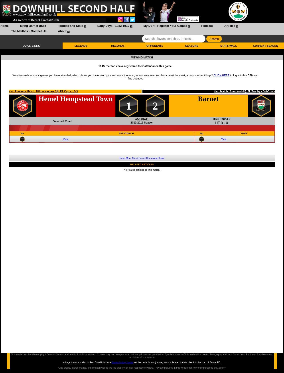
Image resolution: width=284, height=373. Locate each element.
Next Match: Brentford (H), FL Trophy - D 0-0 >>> (244, 91)
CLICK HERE (221, 75)
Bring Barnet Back (33, 25)
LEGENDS (81, 45)
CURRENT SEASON (265, 45)
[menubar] (142, 29)
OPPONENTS (154, 45)
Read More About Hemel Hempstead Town (142, 158)
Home (4, 25)
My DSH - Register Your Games (165, 25)
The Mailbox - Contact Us (28, 31)
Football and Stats (70, 25)
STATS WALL (228, 45)
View (65, 139)
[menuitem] (4, 26)
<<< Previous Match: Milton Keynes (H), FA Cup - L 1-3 (43, 91)
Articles (229, 25)
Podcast (207, 25)
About (62, 31)
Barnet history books (122, 362)
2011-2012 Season (141, 122)
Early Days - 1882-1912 (113, 25)
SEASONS (191, 45)
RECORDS (117, 45)
